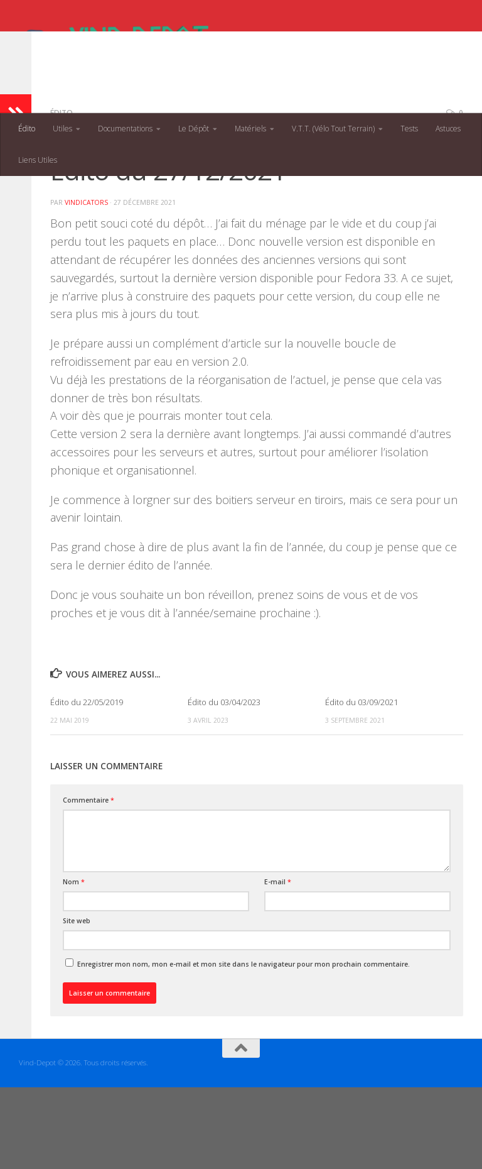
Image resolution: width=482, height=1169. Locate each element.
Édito (26, 128)
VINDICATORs (86, 284)
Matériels (250, 128)
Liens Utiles (37, 160)
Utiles (62, 128)
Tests (409, 128)
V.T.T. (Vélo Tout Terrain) (333, 128)
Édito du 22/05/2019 (86, 783)
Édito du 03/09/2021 (361, 783)
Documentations (125, 128)
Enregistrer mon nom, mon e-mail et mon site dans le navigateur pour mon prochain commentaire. (243, 1045)
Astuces (448, 128)
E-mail (277, 963)
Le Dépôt (193, 128)
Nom (74, 963)
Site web (76, 1002)
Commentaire (88, 881)
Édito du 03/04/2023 (224, 783)
